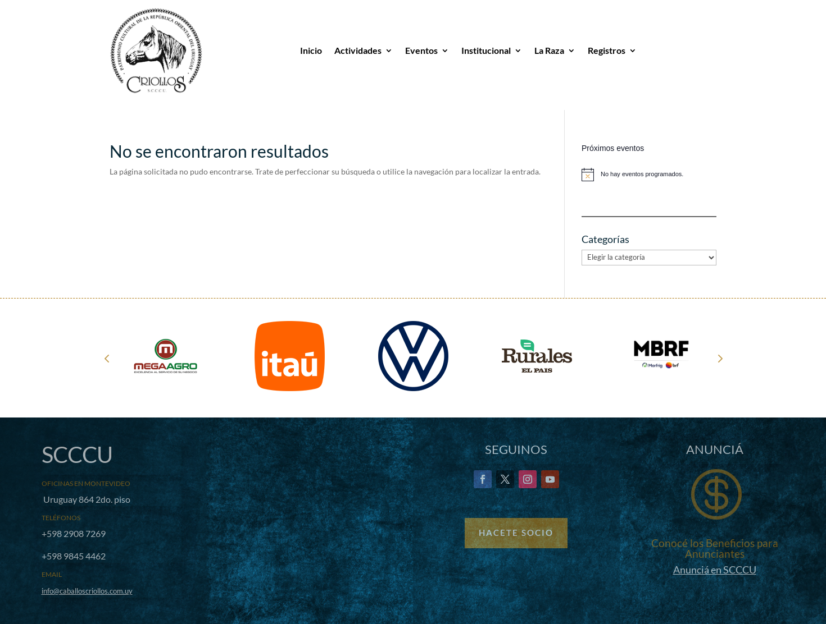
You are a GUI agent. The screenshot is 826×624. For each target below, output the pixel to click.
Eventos (421, 50)
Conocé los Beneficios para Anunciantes (714, 548)
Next (719, 358)
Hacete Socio (516, 532)
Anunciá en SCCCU (714, 569)
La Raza (549, 50)
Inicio (311, 50)
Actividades (358, 50)
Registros (606, 50)
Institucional (486, 50)
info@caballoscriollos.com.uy (87, 590)
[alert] (649, 174)
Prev (107, 358)
